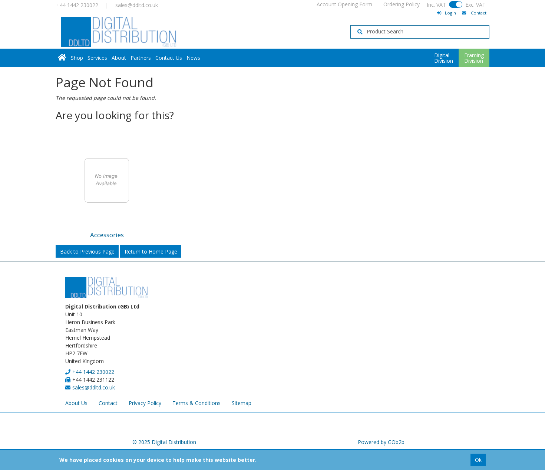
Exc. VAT (475, 4)
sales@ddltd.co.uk (136, 5)
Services (97, 57)
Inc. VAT (436, 4)
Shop (77, 57)
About (119, 57)
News (193, 57)
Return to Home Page (151, 251)
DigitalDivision (443, 58)
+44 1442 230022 (77, 5)
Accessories (107, 235)
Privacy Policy (145, 403)
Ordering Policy (401, 4)
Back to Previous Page (87, 251)
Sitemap (241, 403)
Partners (141, 57)
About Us (76, 403)
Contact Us (168, 57)
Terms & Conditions (196, 403)
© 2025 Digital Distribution (164, 441)
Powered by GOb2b (381, 441)
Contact (108, 403)
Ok (478, 459)
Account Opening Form (344, 4)
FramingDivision (474, 58)
